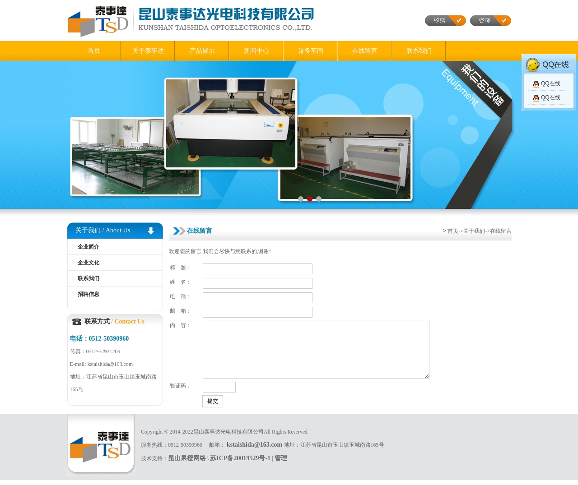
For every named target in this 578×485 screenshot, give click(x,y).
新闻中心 (256, 50)
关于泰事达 (148, 50)
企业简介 (88, 247)
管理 (281, 462)
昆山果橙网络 (187, 462)
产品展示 (202, 50)
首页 (94, 50)
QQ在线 (550, 83)
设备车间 (310, 50)
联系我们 (419, 50)
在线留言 (365, 50)
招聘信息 (88, 294)
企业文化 (88, 262)
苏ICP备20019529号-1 (240, 462)
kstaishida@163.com (255, 449)
